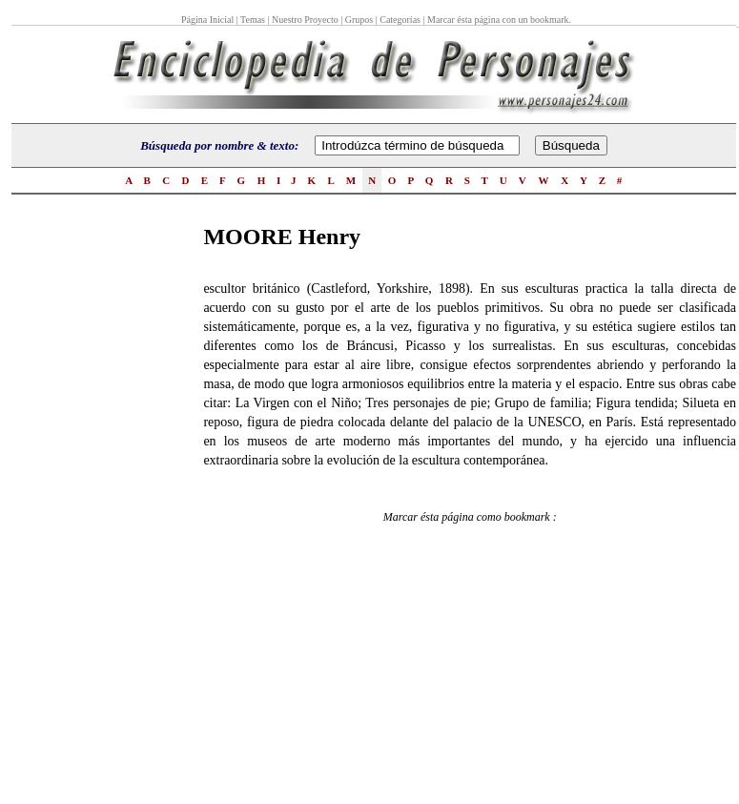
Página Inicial (208, 19)
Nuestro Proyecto (305, 19)
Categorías (400, 19)
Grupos (359, 19)
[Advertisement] (87, 506)
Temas (252, 19)
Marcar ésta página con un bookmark (498, 19)
